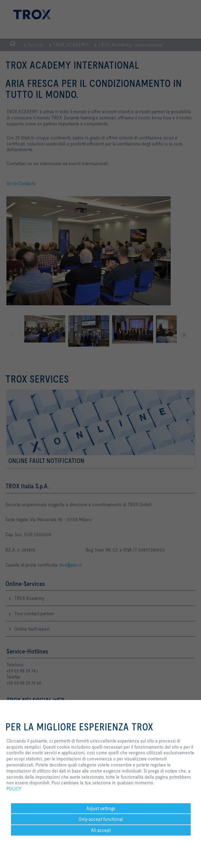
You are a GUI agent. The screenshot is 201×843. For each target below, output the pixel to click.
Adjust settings (100, 808)
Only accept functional (101, 819)
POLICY (13, 789)
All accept (101, 830)
